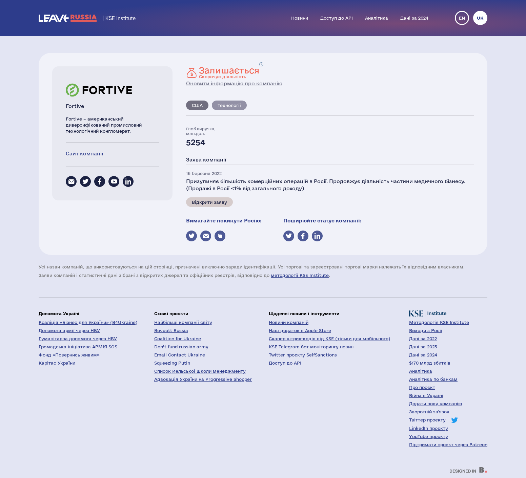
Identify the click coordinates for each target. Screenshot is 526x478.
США (197, 105)
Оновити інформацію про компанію (234, 83)
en (462, 18)
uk (480, 18)
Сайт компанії (84, 153)
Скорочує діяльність (229, 72)
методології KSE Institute (300, 275)
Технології (229, 105)
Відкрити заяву (209, 202)
